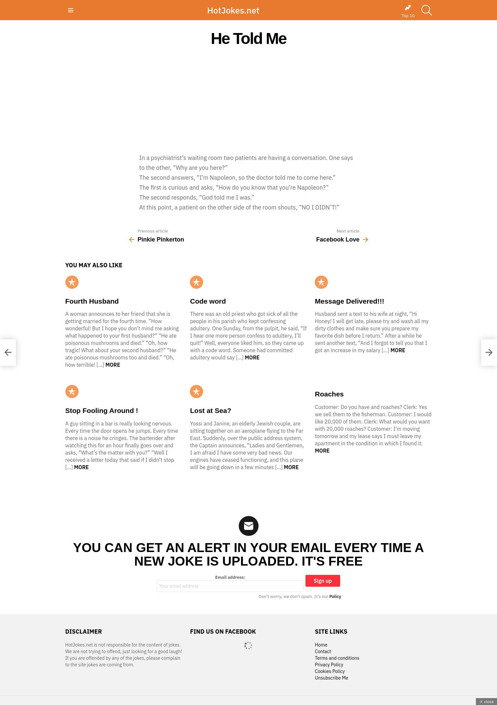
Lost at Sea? (210, 410)
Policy (335, 596)
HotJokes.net (233, 10)
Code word (208, 301)
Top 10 (407, 11)
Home (321, 645)
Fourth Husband (92, 301)
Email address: (230, 583)
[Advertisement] (249, 100)
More (112, 364)
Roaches (329, 394)
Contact (323, 651)
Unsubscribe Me (331, 678)
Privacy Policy (329, 665)
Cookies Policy (329, 671)
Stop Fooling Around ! (101, 410)
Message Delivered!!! (349, 301)
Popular (72, 282)
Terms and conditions (337, 658)
